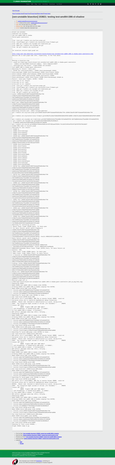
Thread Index (47, 13)
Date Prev (15, 13)
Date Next (20, 13)
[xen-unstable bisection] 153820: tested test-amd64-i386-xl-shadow (41, 433)
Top (13, 10)
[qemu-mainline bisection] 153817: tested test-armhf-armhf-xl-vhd (40, 435)
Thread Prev (27, 13)
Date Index (40, 13)
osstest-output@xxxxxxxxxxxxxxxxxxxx (27, 21)
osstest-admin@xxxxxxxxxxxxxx (39, 23)
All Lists (17, 10)
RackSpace (39, 461)
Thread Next (34, 13)
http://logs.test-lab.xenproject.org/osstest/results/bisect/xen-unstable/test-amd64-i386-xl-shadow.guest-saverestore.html (52, 54)
